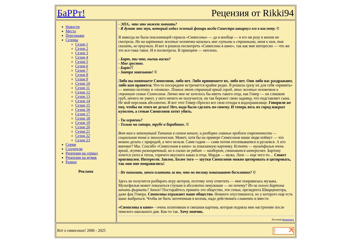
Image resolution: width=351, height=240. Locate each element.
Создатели (74, 149)
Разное (71, 162)
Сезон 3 (81, 53)
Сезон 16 (82, 110)
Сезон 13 (82, 96)
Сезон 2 (81, 48)
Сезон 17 (82, 114)
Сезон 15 (82, 105)
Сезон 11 (82, 88)
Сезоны (72, 40)
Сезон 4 (81, 57)
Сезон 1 (81, 44)
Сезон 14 (82, 101)
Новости (73, 27)
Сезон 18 (82, 118)
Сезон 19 (82, 123)
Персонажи (75, 35)
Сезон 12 (82, 92)
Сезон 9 (81, 79)
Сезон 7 (81, 70)
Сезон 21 (82, 131)
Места (71, 31)
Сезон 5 (81, 62)
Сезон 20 (82, 127)
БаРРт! (71, 13)
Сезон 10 (82, 83)
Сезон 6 (81, 66)
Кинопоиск (288, 219)
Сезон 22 (82, 136)
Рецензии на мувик (81, 157)
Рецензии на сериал (82, 153)
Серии (71, 144)
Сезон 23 (82, 140)
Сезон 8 (81, 75)
